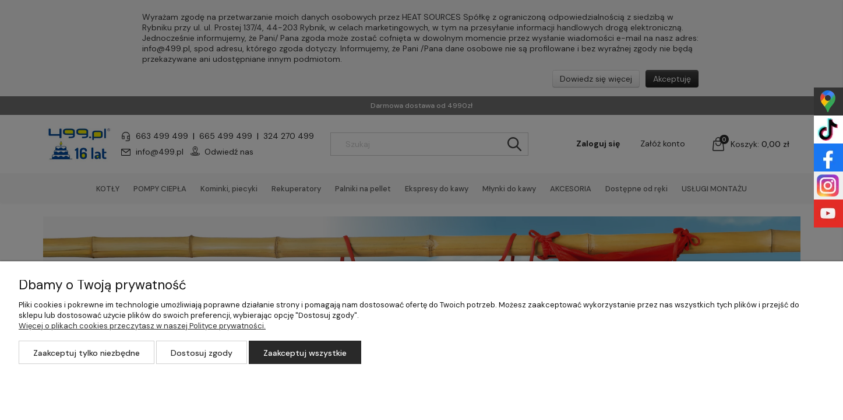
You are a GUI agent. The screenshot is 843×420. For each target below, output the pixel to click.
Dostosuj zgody (201, 353)
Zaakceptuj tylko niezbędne (86, 353)
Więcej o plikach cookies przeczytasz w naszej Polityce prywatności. (142, 326)
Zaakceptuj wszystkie (305, 353)
